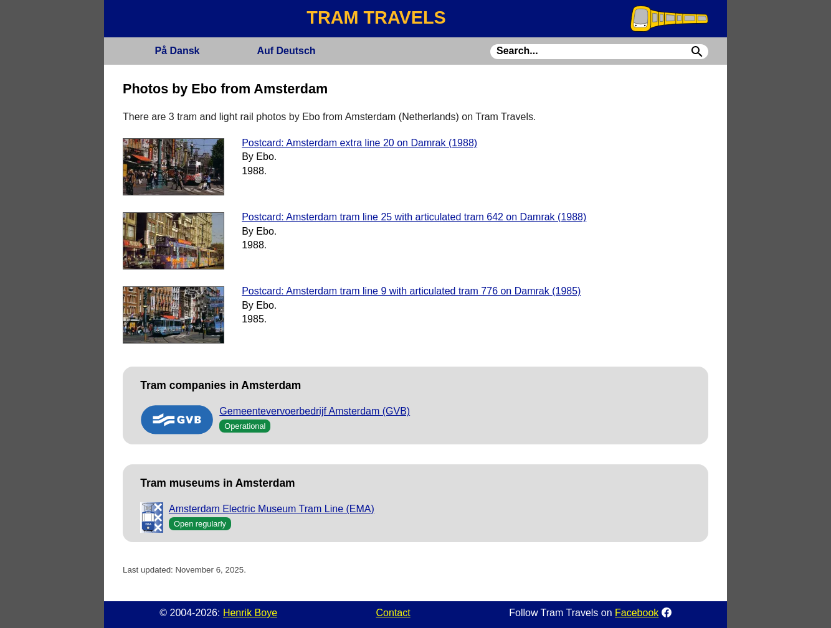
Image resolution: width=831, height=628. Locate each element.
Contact (393, 612)
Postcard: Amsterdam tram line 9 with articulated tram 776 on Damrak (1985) (411, 291)
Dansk (176, 50)
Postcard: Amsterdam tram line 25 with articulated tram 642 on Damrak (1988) (414, 217)
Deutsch (286, 50)
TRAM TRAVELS (375, 17)
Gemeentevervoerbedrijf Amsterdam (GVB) (314, 411)
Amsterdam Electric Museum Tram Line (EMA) (271, 509)
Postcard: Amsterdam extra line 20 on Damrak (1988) (359, 143)
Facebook (636, 612)
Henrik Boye (250, 612)
